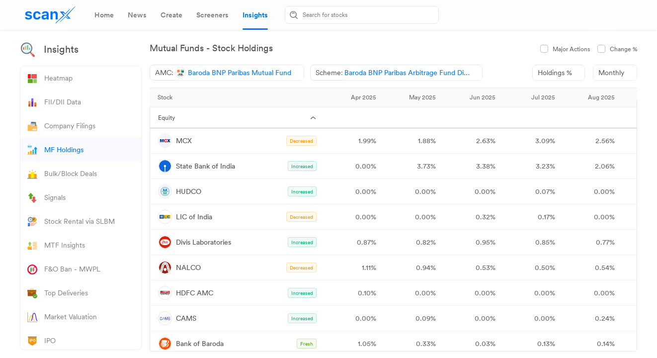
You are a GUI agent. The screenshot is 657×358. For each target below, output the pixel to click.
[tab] (104, 15)
